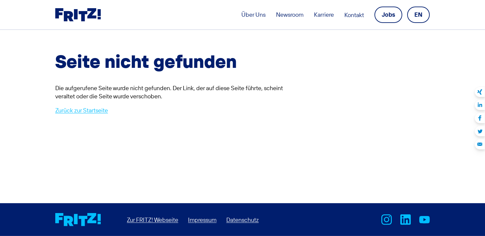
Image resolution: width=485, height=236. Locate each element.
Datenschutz (242, 219)
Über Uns (253, 14)
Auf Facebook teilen (480, 118)
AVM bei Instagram (386, 219)
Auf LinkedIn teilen (480, 105)
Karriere (324, 14)
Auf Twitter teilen (480, 131)
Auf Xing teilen (480, 92)
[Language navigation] (418, 15)
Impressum (202, 219)
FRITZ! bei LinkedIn (405, 219)
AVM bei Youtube (424, 219)
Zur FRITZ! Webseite (152, 219)
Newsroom (289, 14)
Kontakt (354, 15)
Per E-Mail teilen (480, 144)
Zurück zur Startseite (81, 110)
